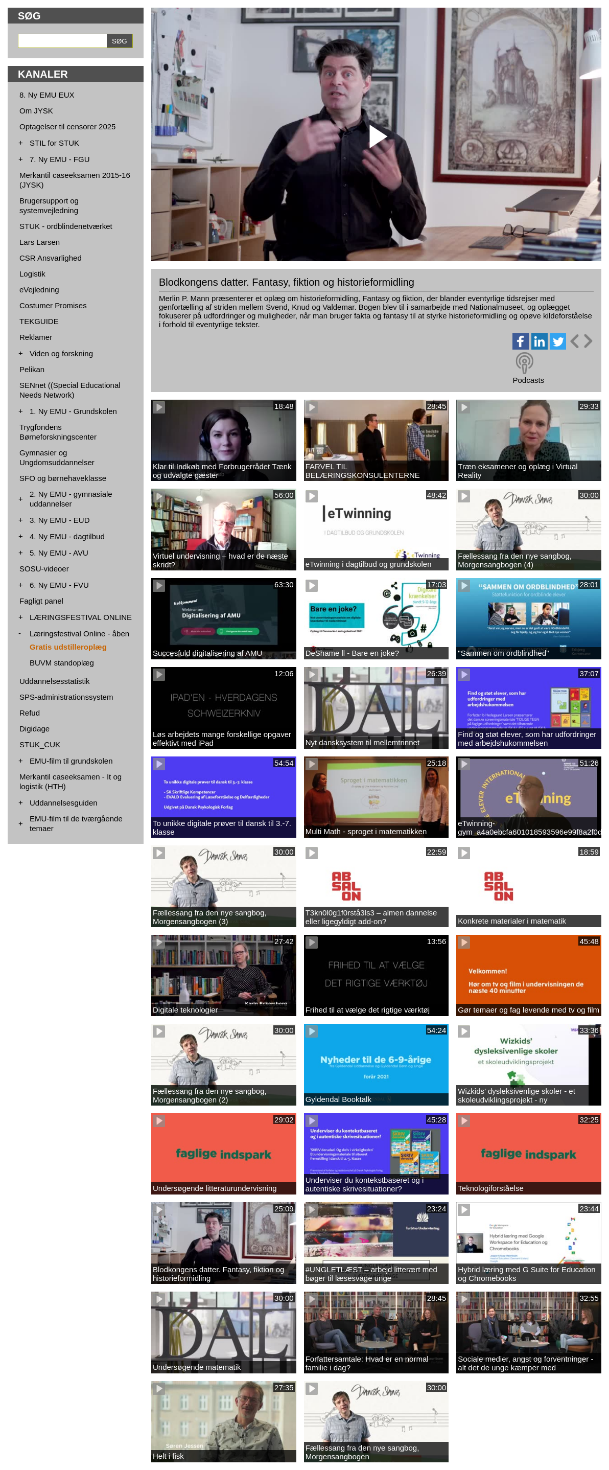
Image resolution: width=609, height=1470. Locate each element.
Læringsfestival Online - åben (79, 633)
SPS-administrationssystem (66, 697)
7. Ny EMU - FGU (60, 159)
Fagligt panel (41, 600)
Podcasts (528, 380)
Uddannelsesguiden (64, 802)
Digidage (34, 728)
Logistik (32, 273)
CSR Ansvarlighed (50, 258)
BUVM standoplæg (62, 662)
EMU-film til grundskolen (71, 760)
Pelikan (31, 369)
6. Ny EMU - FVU (59, 585)
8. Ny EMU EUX (47, 94)
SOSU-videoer (44, 568)
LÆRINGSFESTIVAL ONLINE (81, 617)
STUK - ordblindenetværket (65, 226)
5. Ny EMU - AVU (59, 552)
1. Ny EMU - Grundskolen (73, 411)
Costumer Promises (53, 305)
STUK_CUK (39, 744)
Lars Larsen (39, 242)
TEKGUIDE (39, 321)
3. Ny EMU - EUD (60, 520)
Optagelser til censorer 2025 (67, 126)
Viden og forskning (61, 353)
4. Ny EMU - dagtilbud (67, 536)
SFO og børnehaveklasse (62, 478)
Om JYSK (36, 110)
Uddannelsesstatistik (54, 681)
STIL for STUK (54, 143)
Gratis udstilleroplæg (68, 646)
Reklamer (35, 337)
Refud (29, 712)
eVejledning (39, 289)
